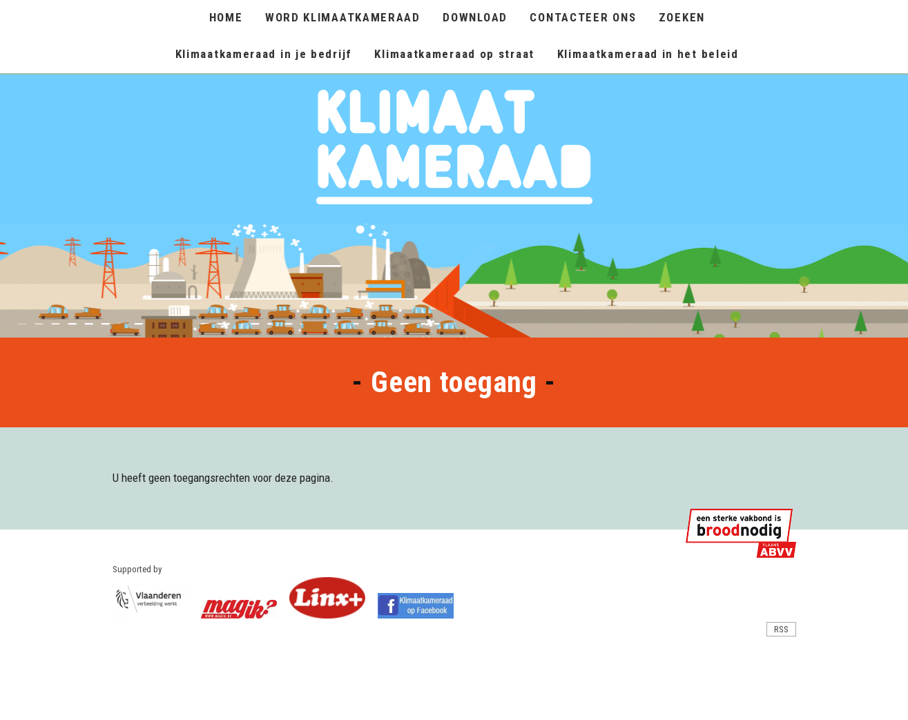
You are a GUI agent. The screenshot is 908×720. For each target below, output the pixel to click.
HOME (226, 17)
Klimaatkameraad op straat (454, 54)
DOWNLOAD (475, 17)
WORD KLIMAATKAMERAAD (343, 17)
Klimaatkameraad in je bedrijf (263, 54)
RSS (781, 629)
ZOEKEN (682, 17)
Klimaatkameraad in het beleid (648, 54)
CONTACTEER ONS (583, 17)
